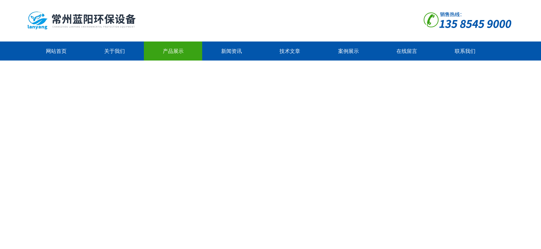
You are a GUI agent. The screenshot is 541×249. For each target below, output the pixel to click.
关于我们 (114, 51)
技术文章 (289, 51)
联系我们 (465, 51)
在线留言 (406, 51)
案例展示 (348, 51)
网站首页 (56, 51)
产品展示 (173, 51)
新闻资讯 (231, 51)
